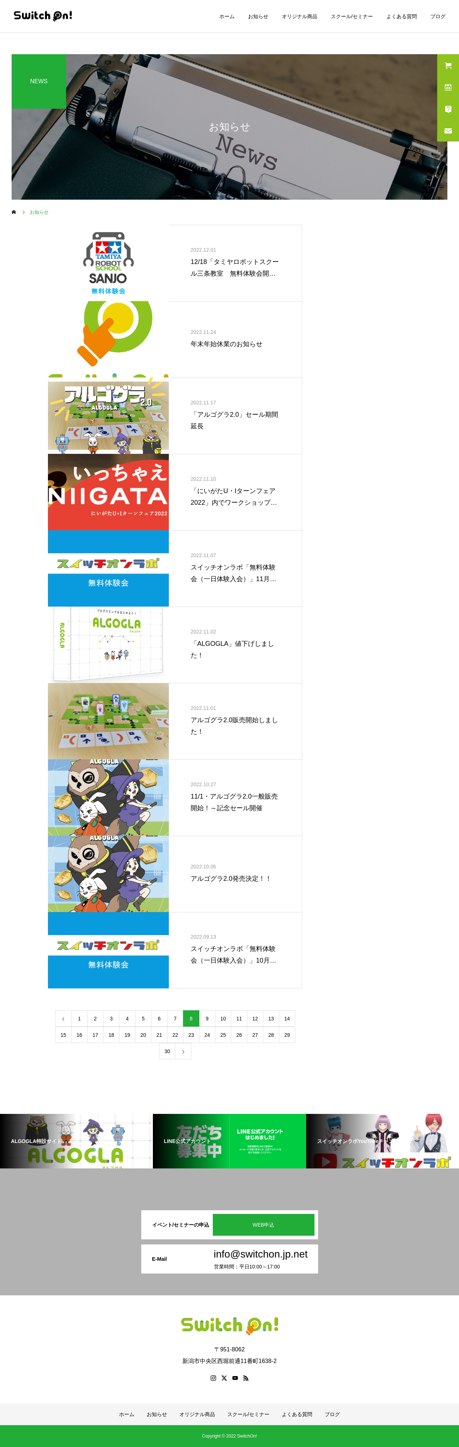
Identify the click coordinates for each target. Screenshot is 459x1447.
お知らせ (258, 16)
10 (223, 1019)
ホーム (227, 16)
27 (255, 1035)
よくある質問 (401, 16)
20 (143, 1035)
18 (111, 1035)
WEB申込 (264, 1225)
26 (239, 1035)
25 (223, 1035)
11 (239, 1019)
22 (175, 1035)
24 (207, 1035)
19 (127, 1035)
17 (95, 1035)
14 (287, 1019)
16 (79, 1035)
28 (271, 1035)
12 (255, 1019)
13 (271, 1019)
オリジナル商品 (299, 16)
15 (63, 1035)
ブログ (438, 16)
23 (191, 1035)
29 (287, 1035)
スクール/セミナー (352, 16)
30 (167, 1051)
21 (159, 1035)
